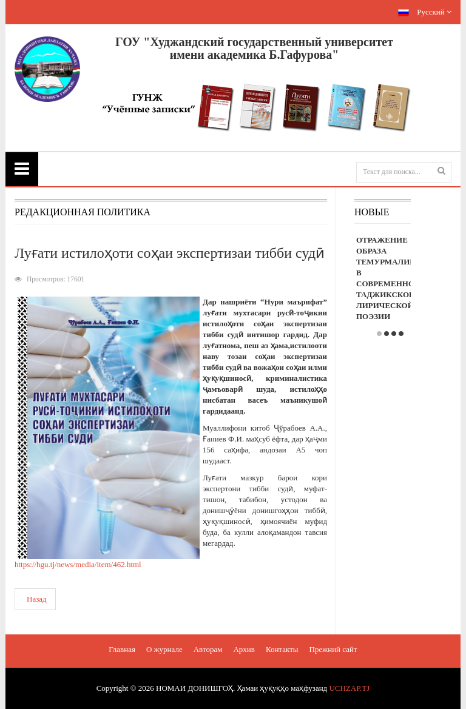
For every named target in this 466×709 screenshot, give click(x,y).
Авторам (208, 649)
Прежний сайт (333, 649)
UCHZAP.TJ (349, 688)
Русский (424, 11)
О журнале (164, 649)
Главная (122, 649)
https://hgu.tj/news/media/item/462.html (78, 564)
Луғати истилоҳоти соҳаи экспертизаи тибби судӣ (170, 253)
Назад (37, 598)
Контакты (282, 649)
